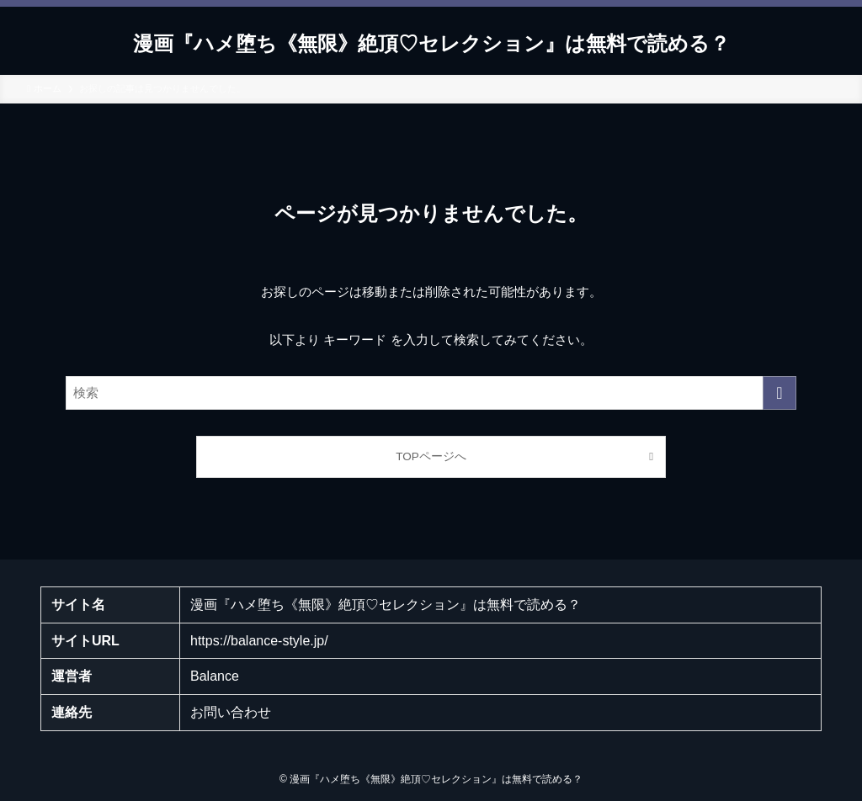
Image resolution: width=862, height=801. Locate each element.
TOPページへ (431, 456)
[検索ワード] (431, 393)
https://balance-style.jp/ (259, 641)
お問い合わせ (230, 712)
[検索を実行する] (779, 393)
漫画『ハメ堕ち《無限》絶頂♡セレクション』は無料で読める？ (431, 44)
